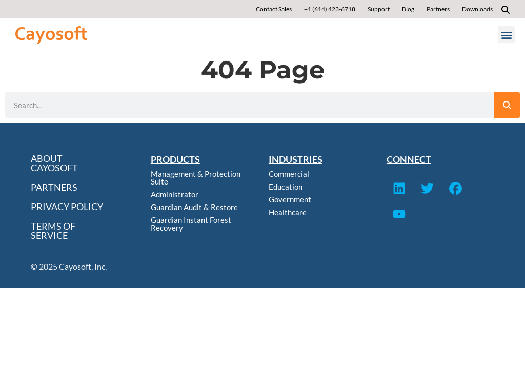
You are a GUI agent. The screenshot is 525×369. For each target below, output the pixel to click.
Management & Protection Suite (195, 177)
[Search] (507, 105)
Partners (54, 187)
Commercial (289, 173)
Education (285, 186)
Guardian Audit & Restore (194, 207)
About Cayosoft (54, 163)
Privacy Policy (67, 206)
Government (290, 199)
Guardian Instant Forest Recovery (191, 223)
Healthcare (288, 212)
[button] (505, 10)
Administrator (174, 194)
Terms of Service (53, 230)
